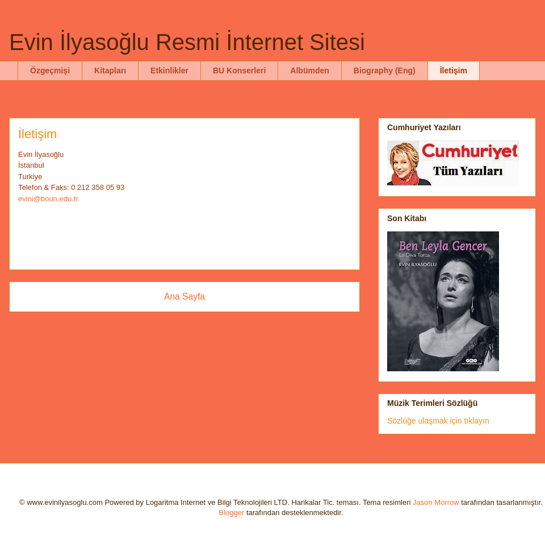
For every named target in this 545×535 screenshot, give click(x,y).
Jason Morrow (436, 502)
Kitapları (110, 70)
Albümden (309, 70)
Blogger (232, 512)
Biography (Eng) (385, 70)
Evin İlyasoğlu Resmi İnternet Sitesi (187, 42)
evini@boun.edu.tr (48, 198)
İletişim (453, 70)
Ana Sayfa (184, 296)
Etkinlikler (169, 70)
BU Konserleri (239, 70)
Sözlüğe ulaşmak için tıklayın (438, 420)
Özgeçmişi (50, 70)
